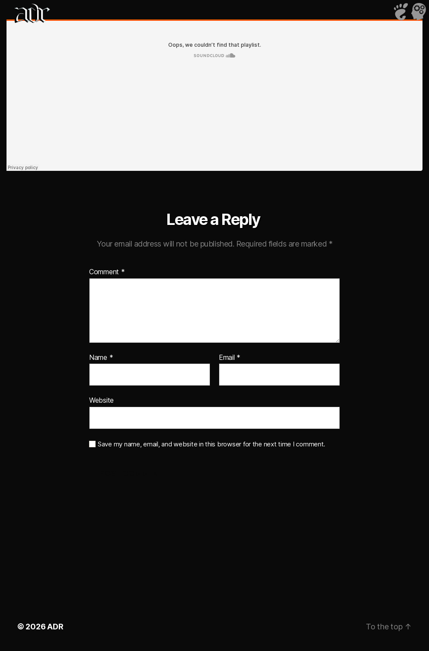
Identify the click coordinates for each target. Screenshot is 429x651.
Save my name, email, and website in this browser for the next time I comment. (211, 444)
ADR (55, 626)
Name (101, 358)
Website (101, 400)
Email (229, 358)
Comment (107, 272)
